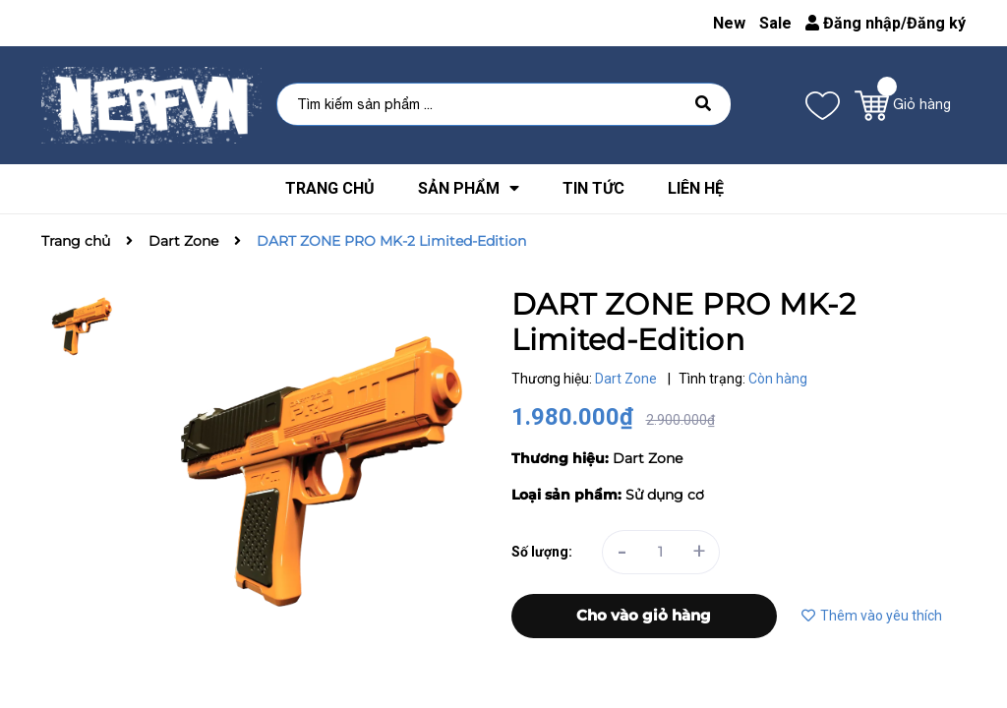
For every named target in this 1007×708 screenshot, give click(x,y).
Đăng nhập (853, 23)
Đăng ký (936, 23)
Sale (775, 23)
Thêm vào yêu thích (871, 615)
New (729, 23)
